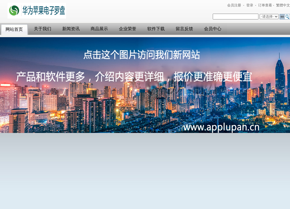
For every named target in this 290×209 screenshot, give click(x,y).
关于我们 (42, 28)
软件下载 (156, 28)
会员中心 (212, 28)
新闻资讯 (71, 28)
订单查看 (265, 5)
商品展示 (99, 28)
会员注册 (234, 5)
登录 (249, 5)
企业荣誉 (127, 28)
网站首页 (14, 29)
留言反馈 (184, 28)
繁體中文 (283, 5)
